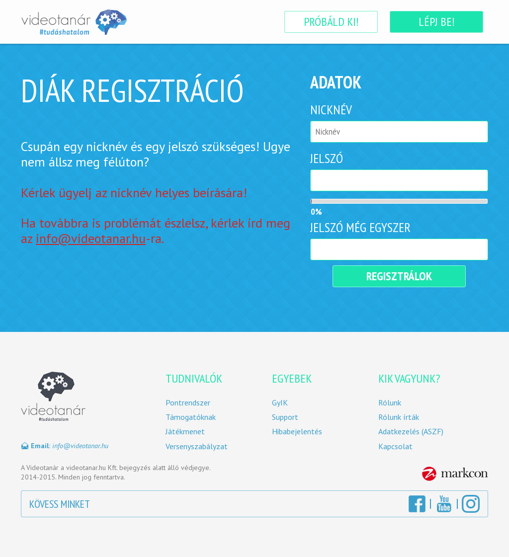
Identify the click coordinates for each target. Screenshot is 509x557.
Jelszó (326, 158)
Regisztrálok (399, 276)
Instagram (471, 504)
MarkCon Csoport (455, 474)
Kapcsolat (395, 446)
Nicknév (331, 109)
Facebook (417, 504)
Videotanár (74, 22)
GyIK (280, 402)
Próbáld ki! (331, 21)
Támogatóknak (191, 417)
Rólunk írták (398, 417)
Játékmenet (185, 431)
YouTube (444, 504)
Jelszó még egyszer (360, 227)
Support (285, 417)
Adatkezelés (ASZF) (410, 431)
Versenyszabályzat (197, 446)
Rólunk (389, 402)
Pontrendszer (188, 402)
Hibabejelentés (297, 431)
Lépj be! (436, 21)
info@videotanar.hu (91, 238)
